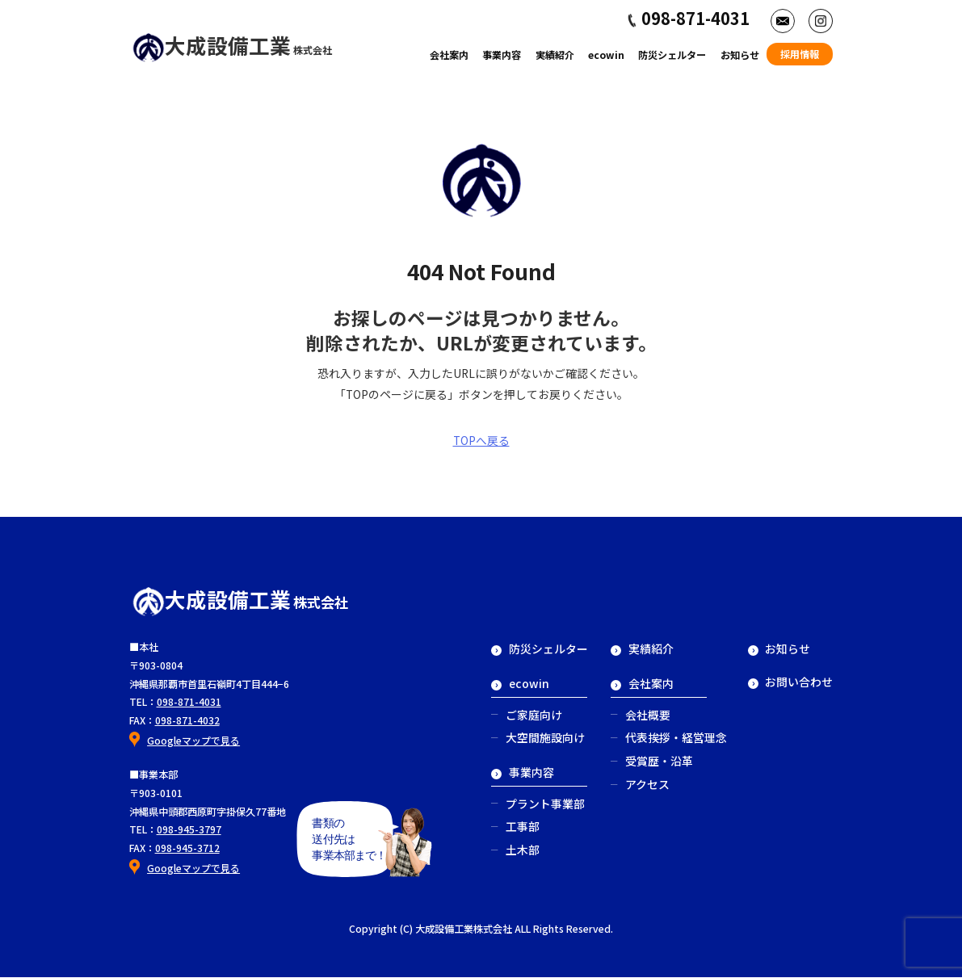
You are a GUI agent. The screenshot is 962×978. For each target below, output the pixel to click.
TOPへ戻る (481, 440)
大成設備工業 (232, 45)
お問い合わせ (791, 682)
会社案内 (449, 55)
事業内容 (501, 55)
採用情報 (799, 54)
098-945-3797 (189, 830)
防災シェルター (672, 55)
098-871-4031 (189, 702)
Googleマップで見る (193, 740)
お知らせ (739, 55)
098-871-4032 (187, 720)
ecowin (606, 55)
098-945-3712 (187, 848)
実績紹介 (555, 55)
